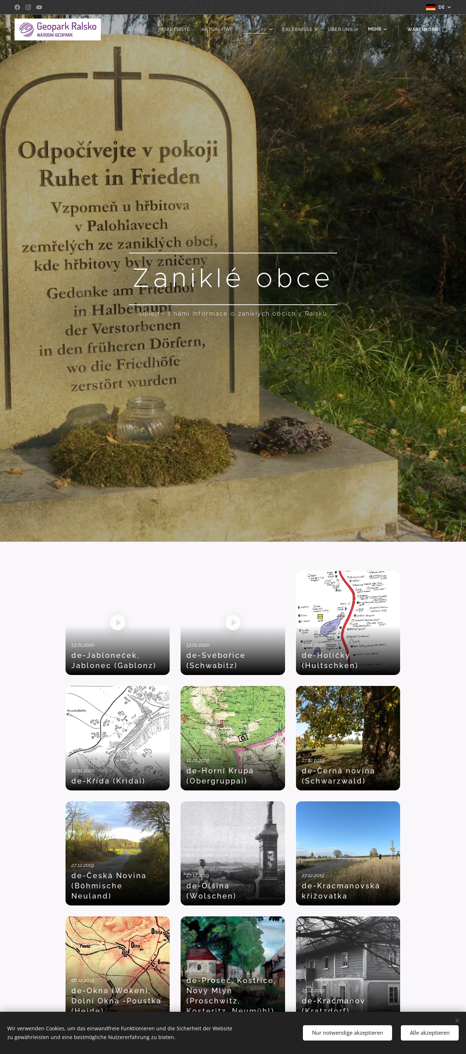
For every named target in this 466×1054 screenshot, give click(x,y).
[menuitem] (183, 29)
